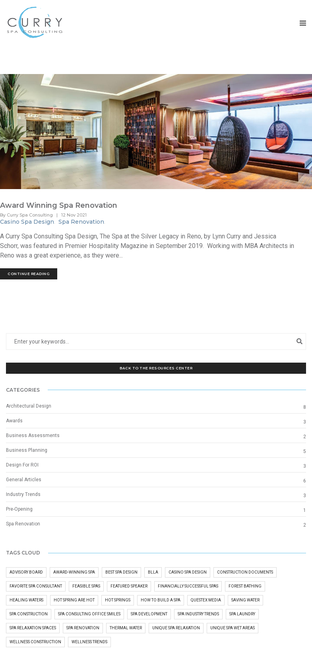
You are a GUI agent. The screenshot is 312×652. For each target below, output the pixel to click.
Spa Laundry (242, 615)
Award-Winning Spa (74, 573)
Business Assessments (33, 436)
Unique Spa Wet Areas (232, 629)
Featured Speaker (128, 587)
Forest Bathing (245, 587)
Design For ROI (22, 465)
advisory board (26, 573)
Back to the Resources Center (156, 368)
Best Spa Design (121, 573)
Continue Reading (29, 274)
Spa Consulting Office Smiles (89, 615)
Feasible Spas (86, 587)
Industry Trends (23, 495)
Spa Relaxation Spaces (33, 629)
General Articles (23, 480)
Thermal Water (126, 629)
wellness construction (35, 642)
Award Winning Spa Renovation (58, 205)
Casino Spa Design (27, 222)
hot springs (117, 601)
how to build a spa (160, 601)
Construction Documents (245, 573)
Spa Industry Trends (198, 615)
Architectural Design (28, 406)
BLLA (153, 573)
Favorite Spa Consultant (36, 587)
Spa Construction (29, 615)
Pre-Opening (19, 509)
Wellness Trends (89, 642)
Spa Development (149, 615)
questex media (206, 601)
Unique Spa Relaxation (176, 629)
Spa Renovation (81, 222)
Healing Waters (26, 601)
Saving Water (245, 601)
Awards (14, 421)
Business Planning (26, 450)
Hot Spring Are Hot (74, 601)
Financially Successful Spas (188, 587)
